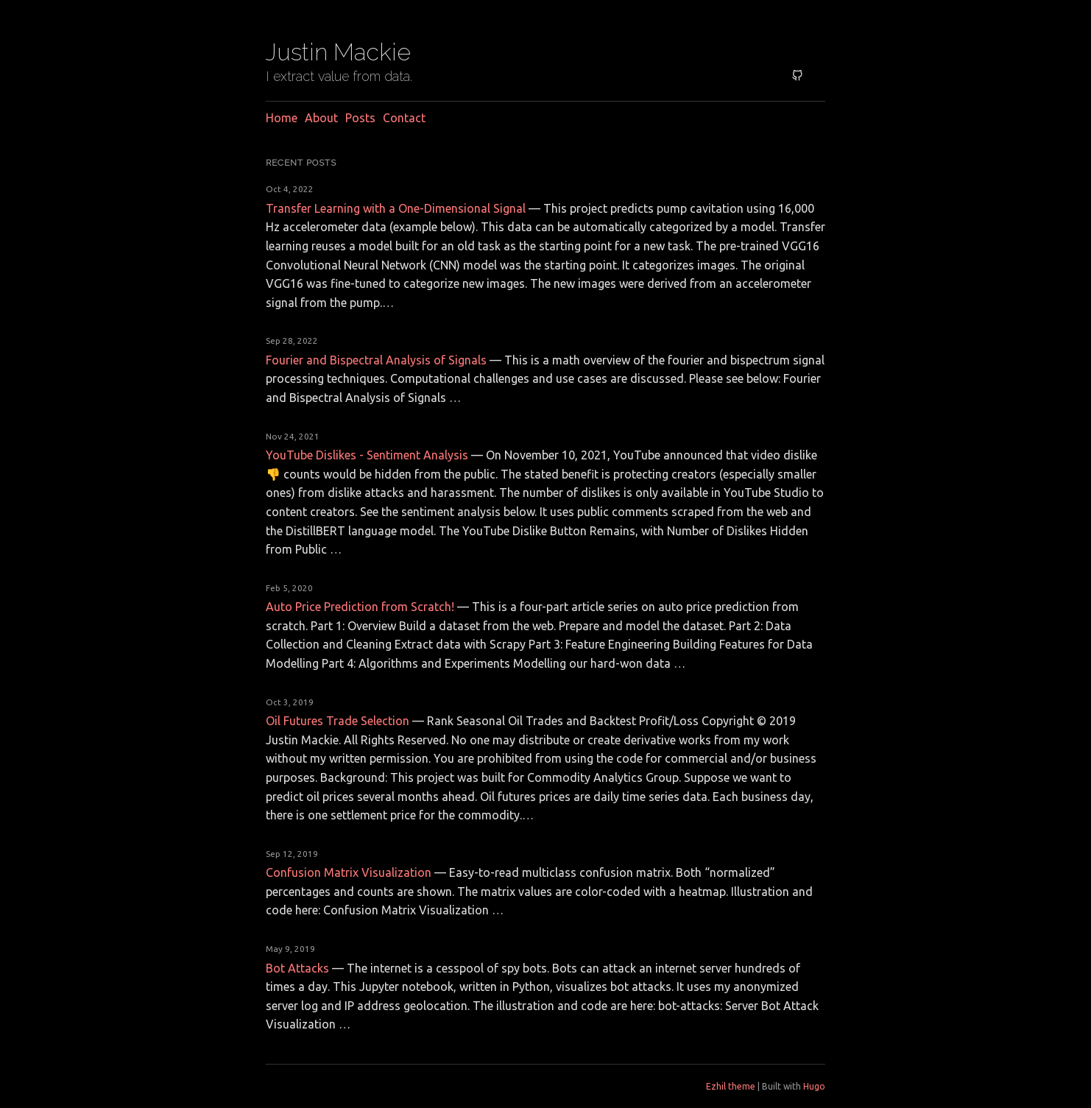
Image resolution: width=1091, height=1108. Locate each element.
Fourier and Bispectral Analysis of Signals (376, 360)
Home (281, 117)
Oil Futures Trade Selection (337, 720)
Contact (404, 117)
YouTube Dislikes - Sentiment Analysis (367, 455)
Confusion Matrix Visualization (348, 872)
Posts (360, 117)
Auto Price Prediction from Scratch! (360, 606)
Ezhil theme (730, 1086)
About (321, 117)
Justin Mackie (338, 52)
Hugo (814, 1086)
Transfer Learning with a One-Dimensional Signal (396, 208)
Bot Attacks (297, 968)
